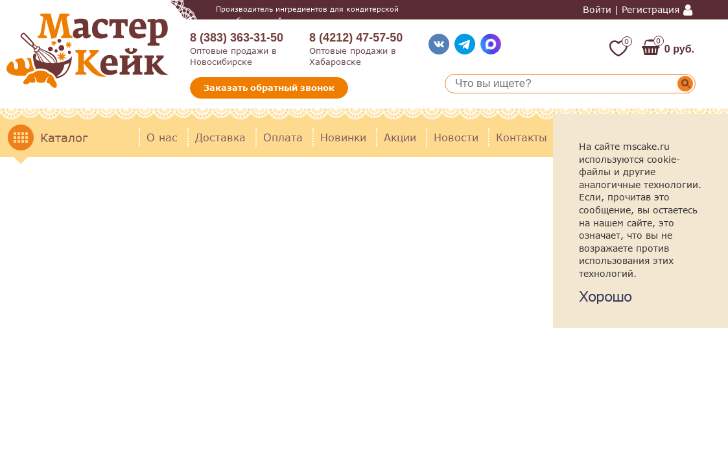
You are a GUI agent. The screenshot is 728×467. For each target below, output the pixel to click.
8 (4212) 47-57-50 (356, 37)
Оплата (283, 137)
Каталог (64, 137)
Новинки (343, 137)
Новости (456, 137)
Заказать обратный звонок (269, 87)
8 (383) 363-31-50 (236, 37)
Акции (400, 137)
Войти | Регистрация (631, 9)
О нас (162, 137)
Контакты (521, 137)
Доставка (220, 137)
